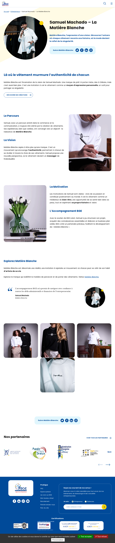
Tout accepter (85, 536)
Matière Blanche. (92, 277)
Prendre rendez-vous (47, 505)
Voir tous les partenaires (99, 438)
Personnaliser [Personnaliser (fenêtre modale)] (58, 540)
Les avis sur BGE (46, 495)
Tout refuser (101, 536)
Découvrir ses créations (20, 95)
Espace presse (45, 492)
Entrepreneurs (15, 11)
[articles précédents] (100, 464)
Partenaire (90, 501)
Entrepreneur (78, 501)
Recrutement (44, 501)
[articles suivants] (107, 464)
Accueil (6, 11)
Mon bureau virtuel (46, 498)
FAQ (41, 488)
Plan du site (44, 508)
